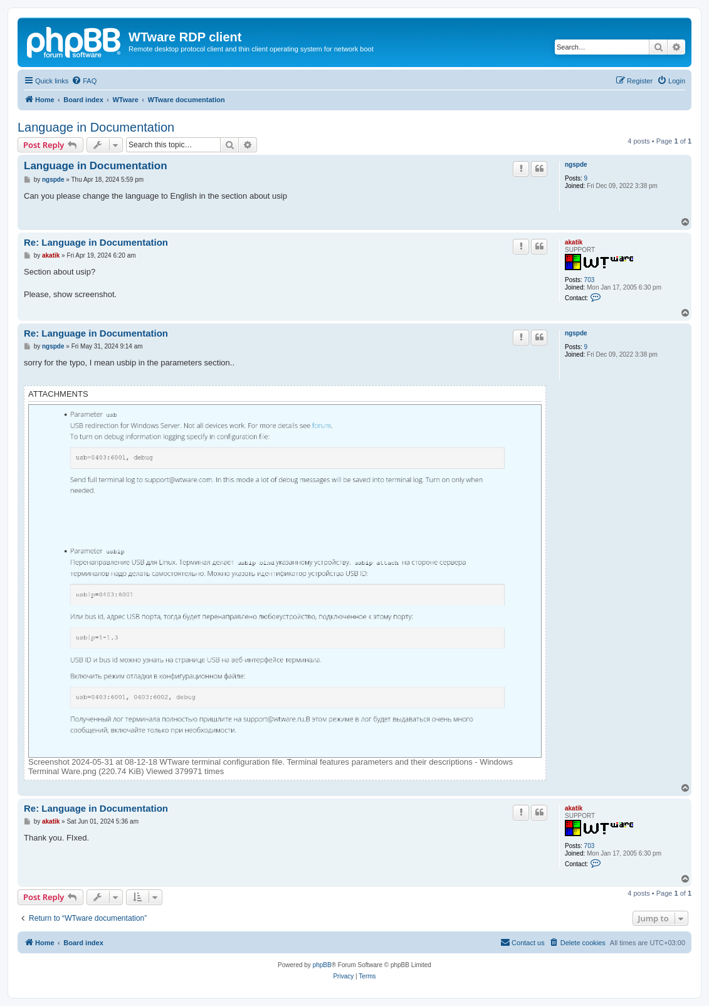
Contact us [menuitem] (522, 942)
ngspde (576, 164)
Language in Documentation (96, 127)
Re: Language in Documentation (96, 242)
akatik (573, 242)
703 (589, 279)
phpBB (322, 964)
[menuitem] (84, 80)
